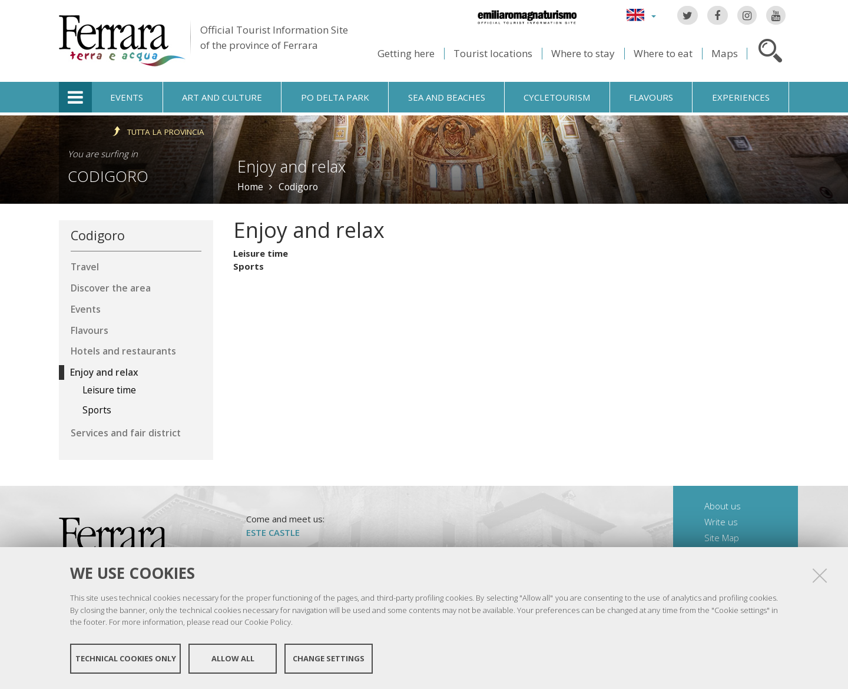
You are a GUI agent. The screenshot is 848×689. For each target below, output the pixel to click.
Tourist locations (492, 53)
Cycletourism (557, 97)
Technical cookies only (125, 658)
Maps (724, 53)
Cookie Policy (267, 622)
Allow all (232, 658)
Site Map (721, 538)
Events (126, 97)
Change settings (329, 658)
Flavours (651, 97)
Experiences (741, 97)
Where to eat (663, 53)
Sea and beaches (446, 97)
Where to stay (583, 53)
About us (722, 506)
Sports (248, 266)
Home (250, 186)
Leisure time (260, 253)
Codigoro (108, 176)
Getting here (406, 53)
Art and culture (222, 97)
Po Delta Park (335, 97)
